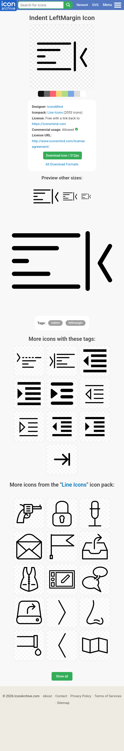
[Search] (68, 5)
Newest (82, 5)
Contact (61, 696)
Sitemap (63, 703)
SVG (95, 5)
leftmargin (75, 323)
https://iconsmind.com (49, 124)
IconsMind (55, 107)
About (47, 696)
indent (55, 323)
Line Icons (55, 112)
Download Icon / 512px (62, 155)
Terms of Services (108, 696)
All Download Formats (62, 164)
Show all (62, 676)
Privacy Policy (80, 696)
